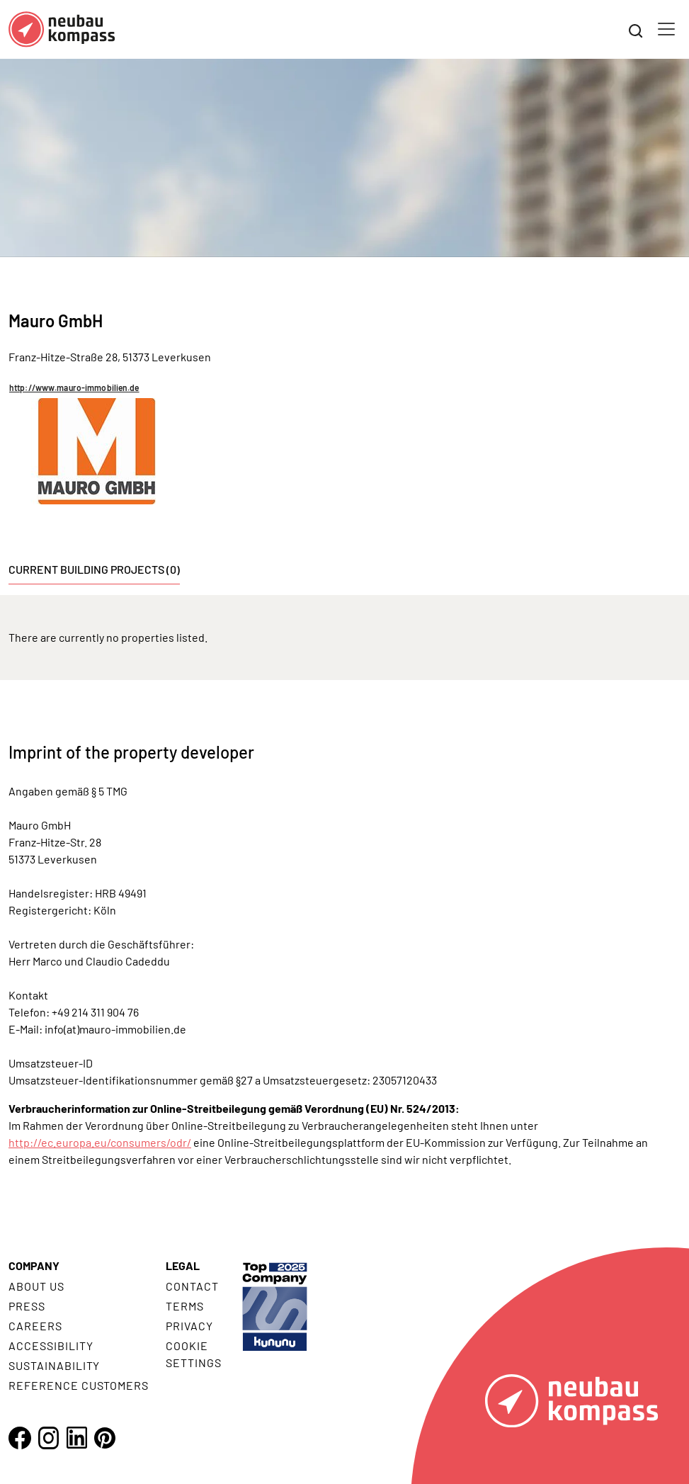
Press (26, 1306)
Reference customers (78, 1385)
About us (36, 1286)
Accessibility (50, 1345)
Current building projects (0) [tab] (94, 569)
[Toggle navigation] (666, 29)
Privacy (189, 1325)
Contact (192, 1286)
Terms (185, 1306)
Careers (35, 1325)
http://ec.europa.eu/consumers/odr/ (99, 1142)
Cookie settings (194, 1354)
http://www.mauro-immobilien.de (74, 387)
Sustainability (54, 1365)
